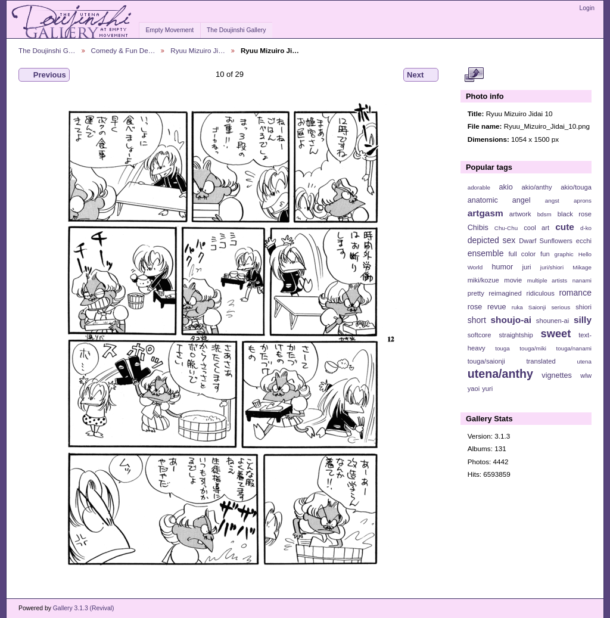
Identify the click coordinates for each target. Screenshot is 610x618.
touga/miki (532, 348)
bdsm (544, 214)
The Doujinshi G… (47, 50)
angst (552, 200)
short (477, 320)
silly (583, 320)
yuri (487, 388)
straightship (516, 334)
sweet (556, 333)
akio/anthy (536, 187)
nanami (582, 280)
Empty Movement (169, 30)
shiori (583, 306)
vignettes (556, 375)
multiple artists (547, 280)
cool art (536, 227)
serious (560, 307)
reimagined (505, 293)
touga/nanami (574, 348)
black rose (575, 214)
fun (545, 253)
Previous (44, 75)
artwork (520, 214)
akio (506, 187)
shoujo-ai (511, 320)
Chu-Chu (506, 228)
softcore (479, 334)
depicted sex (492, 240)
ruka (517, 307)
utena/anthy (500, 373)
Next (421, 75)
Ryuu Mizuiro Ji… (197, 50)
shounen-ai (552, 320)
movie (513, 280)
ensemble (486, 253)
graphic (564, 254)
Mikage (582, 267)
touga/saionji (486, 361)
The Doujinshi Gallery (236, 30)
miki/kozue (483, 280)
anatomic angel (499, 200)
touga (502, 348)
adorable (479, 187)
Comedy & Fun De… (123, 50)
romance (575, 292)
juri (526, 267)
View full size (474, 75)
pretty (476, 293)
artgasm (485, 213)
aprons (583, 200)
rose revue (487, 307)
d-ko (586, 228)
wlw (586, 375)
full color (522, 253)
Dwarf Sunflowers (545, 240)
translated (540, 361)
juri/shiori (552, 267)
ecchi (584, 240)
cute (564, 227)
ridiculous (540, 293)
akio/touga (576, 187)
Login (587, 8)
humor (502, 267)
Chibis (478, 227)
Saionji (537, 307)
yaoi (474, 388)
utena (584, 361)
